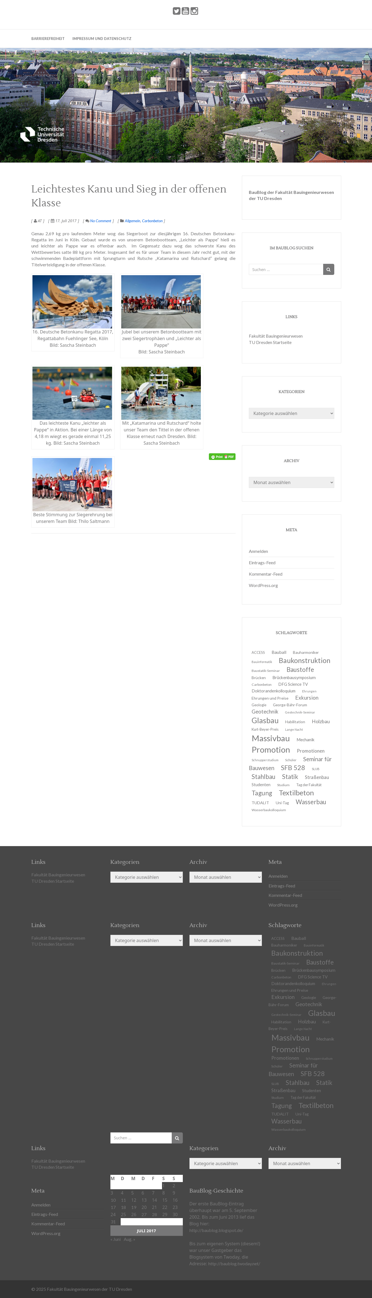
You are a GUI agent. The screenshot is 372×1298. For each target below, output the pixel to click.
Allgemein (132, 220)
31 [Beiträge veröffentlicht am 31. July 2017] (113, 1221)
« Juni (115, 1239)
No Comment (98, 220)
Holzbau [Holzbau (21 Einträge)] (321, 721)
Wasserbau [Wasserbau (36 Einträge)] (311, 802)
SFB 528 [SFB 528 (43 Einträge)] (313, 1073)
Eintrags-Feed (262, 562)
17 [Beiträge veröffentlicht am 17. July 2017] (113, 1207)
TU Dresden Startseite (270, 342)
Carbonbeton (152, 220)
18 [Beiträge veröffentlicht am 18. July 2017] (123, 1207)
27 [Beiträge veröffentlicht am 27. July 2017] (143, 1214)
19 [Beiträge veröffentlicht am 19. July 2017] (133, 1207)
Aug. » (129, 1239)
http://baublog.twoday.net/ (234, 1263)
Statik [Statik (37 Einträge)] (324, 1082)
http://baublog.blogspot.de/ (216, 1230)
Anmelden (258, 551)
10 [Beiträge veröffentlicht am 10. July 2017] (113, 1200)
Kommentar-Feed (265, 573)
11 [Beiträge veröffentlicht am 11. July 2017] (123, 1200)
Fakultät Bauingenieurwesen (276, 335)
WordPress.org (263, 585)
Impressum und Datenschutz (101, 38)
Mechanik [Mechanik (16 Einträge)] (325, 1038)
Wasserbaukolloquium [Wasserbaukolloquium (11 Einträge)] (269, 810)
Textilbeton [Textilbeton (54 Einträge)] (316, 1105)
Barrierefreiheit (48, 38)
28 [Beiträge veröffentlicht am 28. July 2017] (154, 1214)
